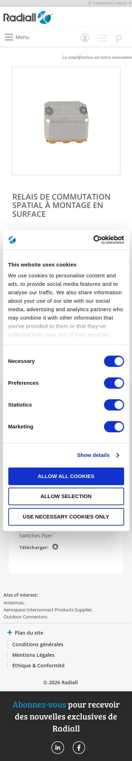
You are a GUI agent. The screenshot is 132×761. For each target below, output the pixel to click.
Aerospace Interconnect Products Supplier (48, 609)
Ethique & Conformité (38, 665)
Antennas (14, 602)
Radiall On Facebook (79, 747)
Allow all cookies (66, 476)
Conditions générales (37, 644)
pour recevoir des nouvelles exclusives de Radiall (66, 716)
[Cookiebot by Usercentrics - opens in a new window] (94, 239)
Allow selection (66, 496)
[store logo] (37, 17)
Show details (93, 455)
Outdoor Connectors (25, 617)
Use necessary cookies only (66, 517)
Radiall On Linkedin (57, 747)
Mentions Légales (33, 655)
